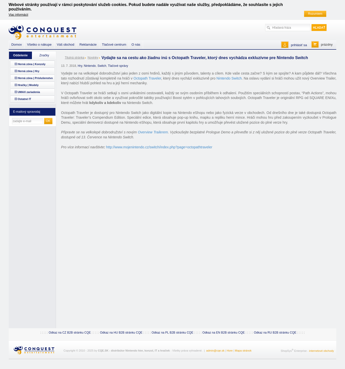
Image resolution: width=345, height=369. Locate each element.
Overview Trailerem (153, 132)
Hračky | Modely (28, 85)
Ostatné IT (24, 98)
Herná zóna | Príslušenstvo (35, 78)
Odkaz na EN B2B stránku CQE (223, 332)
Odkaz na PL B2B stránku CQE (172, 332)
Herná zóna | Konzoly (31, 64)
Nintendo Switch (229, 78)
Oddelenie (20, 55)
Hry (80, 66)
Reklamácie (88, 44)
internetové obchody (321, 350)
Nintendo (90, 66)
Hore (230, 350)
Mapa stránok (243, 350)
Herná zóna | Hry (28, 71)
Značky (44, 55)
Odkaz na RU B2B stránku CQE (275, 332)
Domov (16, 44)
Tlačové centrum (114, 44)
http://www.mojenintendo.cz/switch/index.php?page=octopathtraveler (159, 147)
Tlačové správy (118, 66)
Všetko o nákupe (39, 44)
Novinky (93, 57)
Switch (101, 66)
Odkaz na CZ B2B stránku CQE (70, 332)
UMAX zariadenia (29, 92)
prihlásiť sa (299, 45)
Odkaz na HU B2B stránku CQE (121, 332)
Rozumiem (315, 13)
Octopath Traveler (147, 78)
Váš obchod (65, 44)
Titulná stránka (74, 57)
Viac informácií (18, 14)
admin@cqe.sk (215, 350)
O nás (136, 44)
